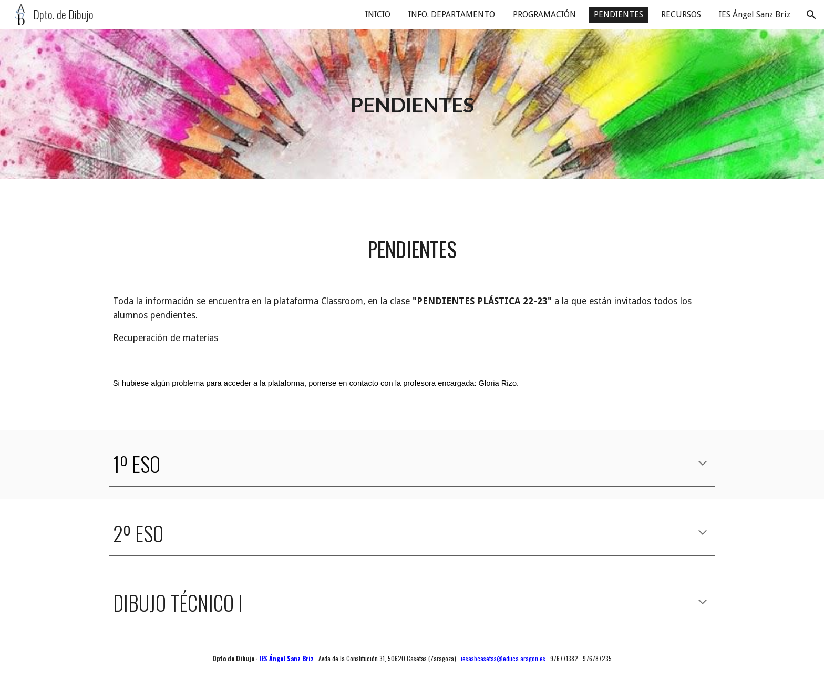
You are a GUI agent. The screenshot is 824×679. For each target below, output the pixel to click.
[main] (412, 104)
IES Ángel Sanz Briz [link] (754, 14)
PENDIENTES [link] (618, 14)
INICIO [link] (377, 14)
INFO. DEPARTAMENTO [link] (451, 14)
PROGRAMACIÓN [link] (544, 14)
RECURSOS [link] (681, 14)
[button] (811, 14)
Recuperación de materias (167, 338)
